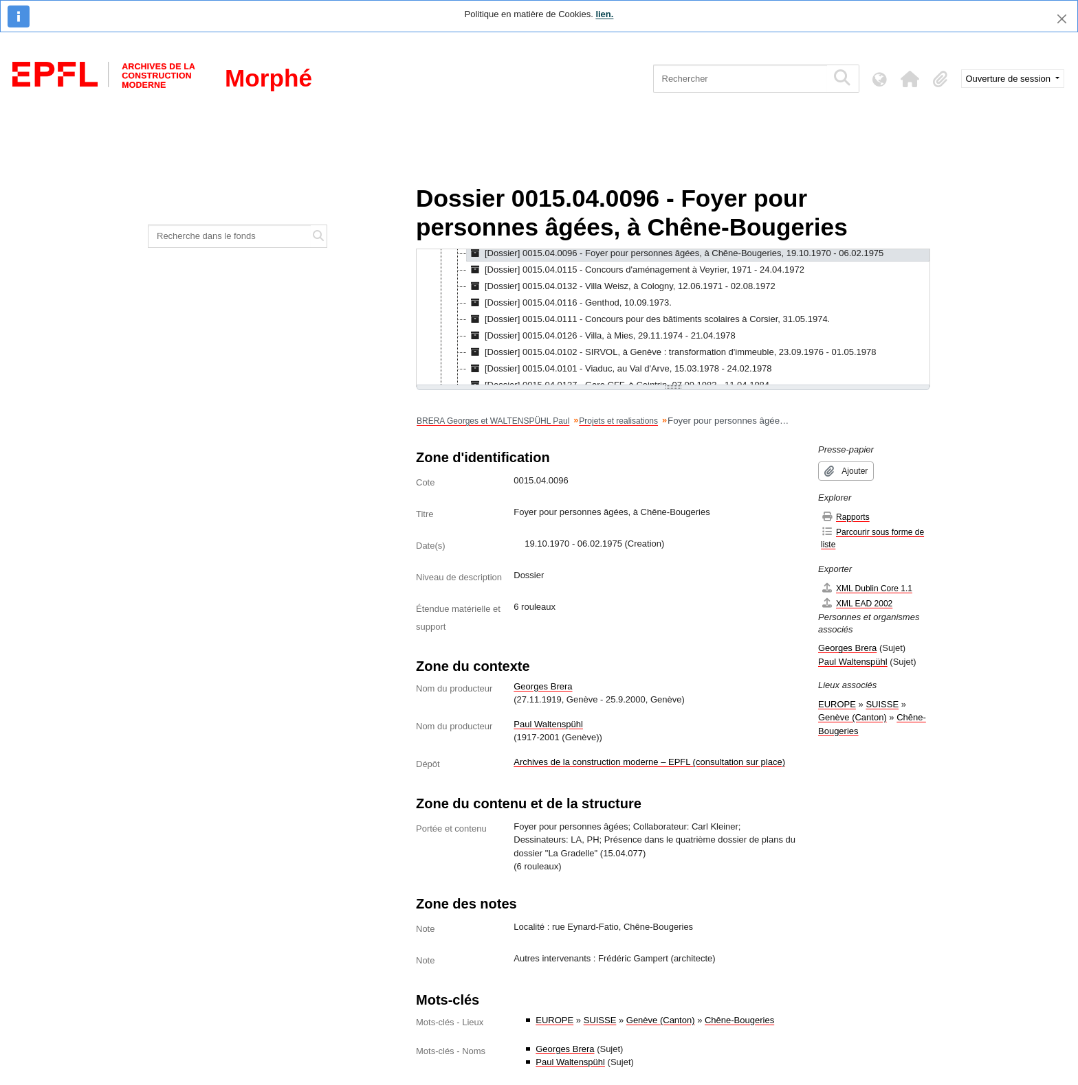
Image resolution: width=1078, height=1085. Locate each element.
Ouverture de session (1009, 78)
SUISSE (600, 1020)
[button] (910, 79)
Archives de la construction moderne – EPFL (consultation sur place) (649, 762)
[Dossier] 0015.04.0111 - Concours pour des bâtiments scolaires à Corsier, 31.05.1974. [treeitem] (648, 319)
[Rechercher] (740, 79)
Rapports (845, 517)
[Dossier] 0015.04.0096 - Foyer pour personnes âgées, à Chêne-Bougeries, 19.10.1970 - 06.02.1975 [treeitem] (675, 253)
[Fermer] (1061, 19)
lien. (604, 14)
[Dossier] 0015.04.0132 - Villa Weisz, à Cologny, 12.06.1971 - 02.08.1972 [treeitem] (621, 286)
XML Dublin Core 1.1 (866, 588)
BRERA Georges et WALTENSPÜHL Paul (493, 421)
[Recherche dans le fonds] (229, 236)
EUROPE (554, 1020)
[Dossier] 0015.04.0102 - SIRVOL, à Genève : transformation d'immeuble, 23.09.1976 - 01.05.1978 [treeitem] (672, 352)
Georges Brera (543, 686)
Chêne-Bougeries (739, 1020)
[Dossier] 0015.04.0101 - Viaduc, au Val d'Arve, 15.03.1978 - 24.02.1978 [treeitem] (619, 369)
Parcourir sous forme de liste (872, 538)
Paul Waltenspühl (548, 724)
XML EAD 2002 (856, 603)
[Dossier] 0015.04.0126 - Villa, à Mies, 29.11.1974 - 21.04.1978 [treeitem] (601, 336)
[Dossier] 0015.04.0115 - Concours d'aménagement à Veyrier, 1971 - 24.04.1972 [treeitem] (635, 270)
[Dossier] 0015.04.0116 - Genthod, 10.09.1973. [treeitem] (569, 303)
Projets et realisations (618, 421)
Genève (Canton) (660, 1020)
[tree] (673, 318)
